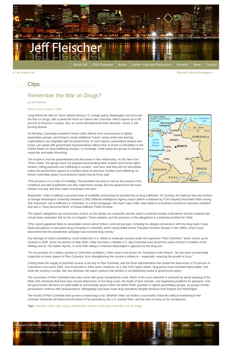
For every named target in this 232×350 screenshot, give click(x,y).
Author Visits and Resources (152, 64)
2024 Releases (102, 64)
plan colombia (115, 306)
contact (197, 325)
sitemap (211, 325)
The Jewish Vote (25, 72)
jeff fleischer (78, 306)
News (197, 64)
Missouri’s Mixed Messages (193, 72)
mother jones (96, 306)
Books (122, 64)
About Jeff (80, 64)
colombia (41, 306)
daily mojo (54, 306)
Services (182, 64)
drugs (66, 306)
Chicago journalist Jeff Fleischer (77, 332)
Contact (211, 64)
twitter (186, 325)
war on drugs (133, 306)
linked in (173, 325)
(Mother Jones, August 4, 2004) (45, 109)
